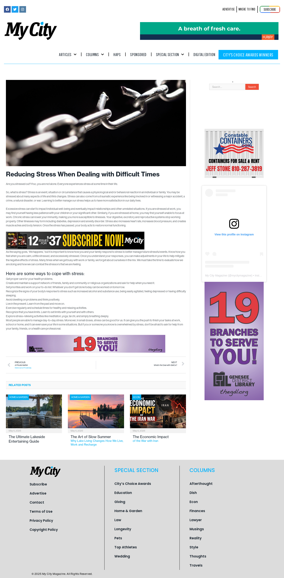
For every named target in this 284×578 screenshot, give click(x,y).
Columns (95, 54)
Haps (117, 54)
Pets (118, 538)
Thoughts (198, 556)
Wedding (122, 556)
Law (117, 520)
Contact (37, 502)
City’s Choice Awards (132, 483)
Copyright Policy (44, 529)
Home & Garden (18, 397)
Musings (197, 529)
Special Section (170, 54)
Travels (196, 565)
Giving (119, 501)
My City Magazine (216, 275)
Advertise (38, 493)
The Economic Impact (159, 439)
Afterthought (201, 483)
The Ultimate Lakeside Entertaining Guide (27, 439)
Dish (193, 492)
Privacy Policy (41, 520)
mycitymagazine (241, 275)
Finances (197, 511)
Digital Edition (204, 54)
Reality (196, 538)
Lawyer (196, 520)
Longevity (122, 529)
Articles (68, 54)
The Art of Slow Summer (97, 441)
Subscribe (38, 484)
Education (123, 492)
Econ (136, 397)
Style (194, 547)
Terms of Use (41, 511)
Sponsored (138, 54)
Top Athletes (125, 547)
